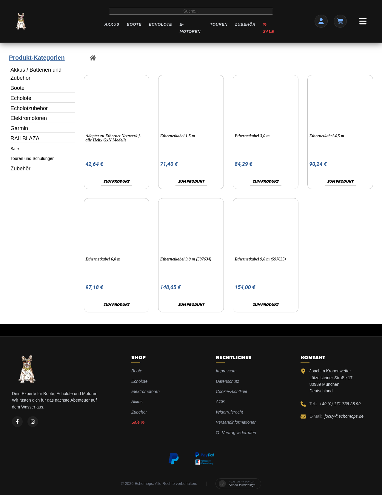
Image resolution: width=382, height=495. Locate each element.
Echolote (160, 24)
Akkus (111, 24)
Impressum (226, 370)
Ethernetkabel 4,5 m (326, 136)
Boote (134, 24)
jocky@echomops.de (344, 416)
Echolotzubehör (29, 108)
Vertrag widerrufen (236, 432)
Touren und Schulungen (32, 158)
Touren (219, 24)
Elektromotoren (28, 118)
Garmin (19, 128)
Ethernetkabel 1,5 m (177, 136)
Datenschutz (227, 381)
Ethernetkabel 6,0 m (103, 259)
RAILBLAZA (24, 138)
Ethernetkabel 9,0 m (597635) (260, 259)
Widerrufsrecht (229, 412)
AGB (220, 401)
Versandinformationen (236, 422)
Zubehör (245, 24)
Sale (14, 148)
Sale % (137, 422)
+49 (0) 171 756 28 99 (340, 403)
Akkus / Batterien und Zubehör (35, 74)
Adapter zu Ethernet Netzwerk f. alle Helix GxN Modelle (113, 138)
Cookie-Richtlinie (231, 391)
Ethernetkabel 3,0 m (252, 136)
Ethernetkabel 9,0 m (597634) (185, 259)
